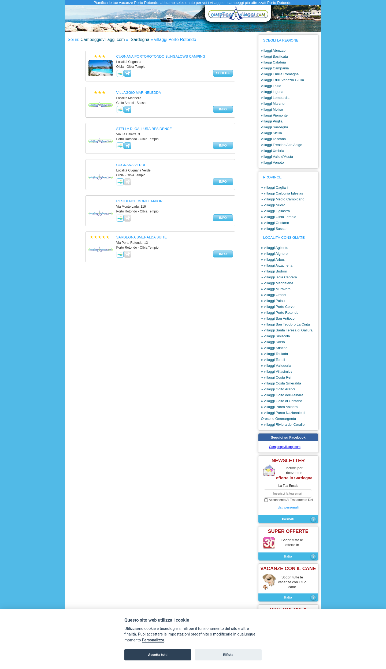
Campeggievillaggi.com (102, 39)
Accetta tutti (158, 655)
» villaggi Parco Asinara (279, 407)
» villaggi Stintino (274, 348)
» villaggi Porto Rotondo (280, 313)
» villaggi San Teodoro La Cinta (285, 324)
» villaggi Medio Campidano (283, 199)
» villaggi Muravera (276, 289)
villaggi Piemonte (274, 115)
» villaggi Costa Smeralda (281, 383)
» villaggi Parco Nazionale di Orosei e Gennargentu (283, 416)
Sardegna (139, 39)
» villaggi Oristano (275, 223)
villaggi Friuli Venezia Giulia (282, 80)
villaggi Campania (275, 68)
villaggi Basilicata (274, 56)
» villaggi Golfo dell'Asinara (282, 395)
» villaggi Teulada (274, 354)
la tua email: (288, 486)
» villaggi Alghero (274, 254)
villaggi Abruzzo (273, 50)
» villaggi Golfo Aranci (278, 389)
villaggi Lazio (271, 86)
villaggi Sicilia (271, 133)
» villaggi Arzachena (276, 265)
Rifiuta (228, 655)
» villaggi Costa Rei (276, 377)
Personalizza (153, 640)
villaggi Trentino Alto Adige (281, 145)
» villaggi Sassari (274, 229)
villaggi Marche (273, 104)
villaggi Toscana (273, 139)
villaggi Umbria (272, 151)
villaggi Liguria (272, 92)
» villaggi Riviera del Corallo (283, 425)
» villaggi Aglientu (274, 248)
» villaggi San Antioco (278, 318)
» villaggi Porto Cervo (278, 307)
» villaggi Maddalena (277, 283)
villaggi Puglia (272, 121)
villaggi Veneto (272, 162)
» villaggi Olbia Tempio (278, 217)
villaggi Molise (272, 109)
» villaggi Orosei (273, 295)
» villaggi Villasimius (276, 371)
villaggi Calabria (273, 62)
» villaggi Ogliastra (275, 211)
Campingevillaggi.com (284, 447)
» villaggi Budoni (274, 271)
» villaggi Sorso (273, 342)
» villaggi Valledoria (276, 366)
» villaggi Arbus (273, 259)
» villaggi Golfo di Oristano (281, 401)
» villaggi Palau (273, 301)
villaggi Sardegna (274, 127)
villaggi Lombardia (275, 98)
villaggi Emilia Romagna (280, 74)
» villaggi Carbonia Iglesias (282, 193)
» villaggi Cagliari (274, 187)
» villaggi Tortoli (273, 360)
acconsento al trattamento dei (288, 504)
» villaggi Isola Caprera (279, 277)
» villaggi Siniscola (275, 336)
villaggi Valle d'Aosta (277, 157)
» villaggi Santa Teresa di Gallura (287, 330)
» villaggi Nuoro (273, 205)
